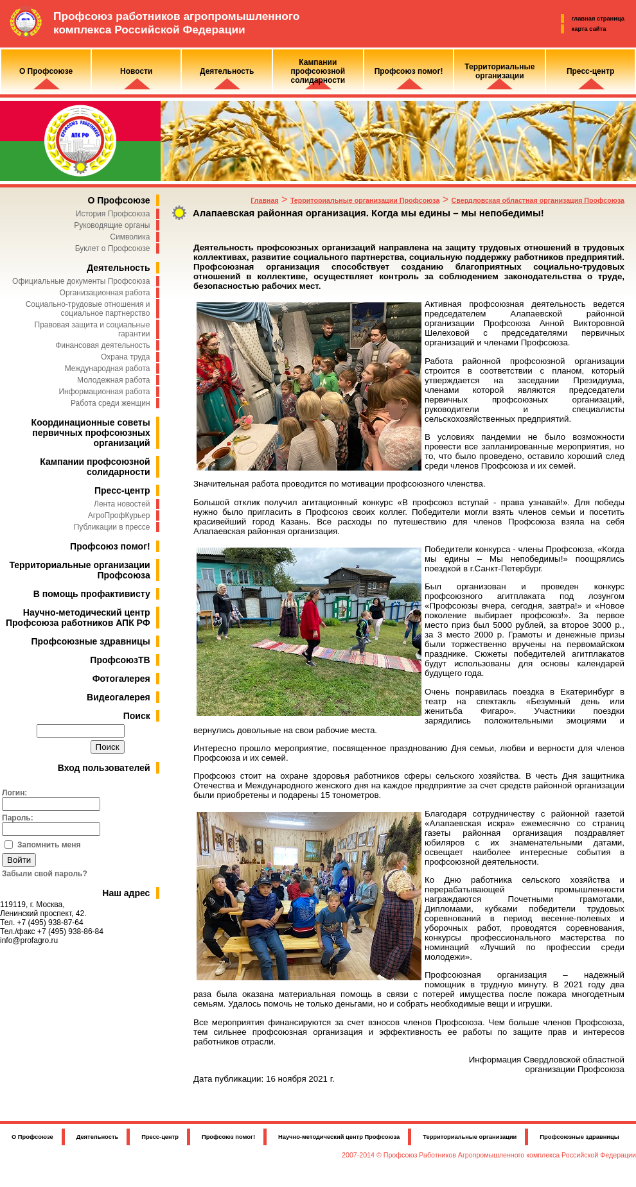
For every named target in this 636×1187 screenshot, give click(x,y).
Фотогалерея (121, 678)
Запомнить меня (49, 844)
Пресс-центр (122, 490)
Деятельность (118, 268)
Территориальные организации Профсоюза (364, 200)
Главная (264, 200)
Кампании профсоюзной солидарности (95, 466)
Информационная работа (104, 391)
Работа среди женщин (110, 403)
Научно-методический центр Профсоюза (339, 1137)
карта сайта (589, 29)
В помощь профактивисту (91, 594)
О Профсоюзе (118, 200)
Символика (130, 236)
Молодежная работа (113, 380)
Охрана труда (125, 356)
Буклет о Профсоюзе (112, 248)
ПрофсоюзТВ (120, 660)
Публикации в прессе (112, 527)
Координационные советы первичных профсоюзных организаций (90, 432)
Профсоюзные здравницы (90, 641)
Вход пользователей (104, 768)
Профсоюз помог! (110, 546)
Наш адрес (126, 893)
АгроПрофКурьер (119, 515)
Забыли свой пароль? (44, 873)
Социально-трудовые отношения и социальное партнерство (88, 309)
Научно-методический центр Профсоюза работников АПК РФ (78, 617)
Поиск (136, 716)
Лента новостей (122, 503)
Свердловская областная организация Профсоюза (538, 200)
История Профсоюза (113, 213)
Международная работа (107, 368)
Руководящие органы (112, 225)
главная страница (598, 18)
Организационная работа (105, 292)
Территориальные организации (470, 1137)
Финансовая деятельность (102, 345)
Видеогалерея (118, 697)
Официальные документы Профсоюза (81, 281)
